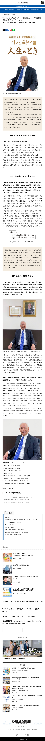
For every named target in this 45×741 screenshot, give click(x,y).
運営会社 (23, 729)
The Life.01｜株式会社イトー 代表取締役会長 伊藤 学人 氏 (18, 497)
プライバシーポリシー (32, 729)
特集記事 (14, 14)
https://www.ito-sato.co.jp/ (16, 529)
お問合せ (17, 729)
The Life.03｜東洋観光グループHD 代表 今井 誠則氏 (16, 502)
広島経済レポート (7, 14)
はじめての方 (11, 729)
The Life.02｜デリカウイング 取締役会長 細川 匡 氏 (16, 499)
